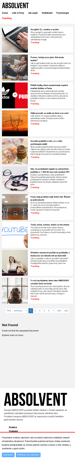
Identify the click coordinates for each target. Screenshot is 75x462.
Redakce (13, 427)
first (9, 310)
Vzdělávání (47, 13)
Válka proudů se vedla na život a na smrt (49, 113)
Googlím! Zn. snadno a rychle (45, 29)
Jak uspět (33, 13)
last (66, 310)
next (59, 310)
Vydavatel (13, 431)
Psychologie (62, 13)
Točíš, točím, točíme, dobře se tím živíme (50, 225)
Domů (5, 13)
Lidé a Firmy (18, 13)
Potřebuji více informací (28, 455)
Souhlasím (8, 455)
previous (18, 310)
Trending (7, 18)
